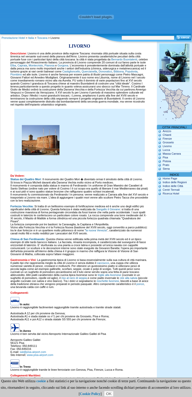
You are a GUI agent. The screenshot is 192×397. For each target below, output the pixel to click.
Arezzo (167, 131)
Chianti (167, 134)
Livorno (167, 146)
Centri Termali (171, 189)
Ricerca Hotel (171, 193)
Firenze (167, 138)
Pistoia (167, 161)
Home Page (170, 178)
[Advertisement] (104, 140)
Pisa (165, 157)
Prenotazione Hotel (13, 37)
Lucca (166, 149)
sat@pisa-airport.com (33, 351)
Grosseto (168, 142)
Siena (166, 168)
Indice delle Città (173, 185)
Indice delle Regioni (175, 182)
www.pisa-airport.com (40, 354)
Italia (31, 37)
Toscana (42, 37)
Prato (166, 164)
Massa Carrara (172, 153)
